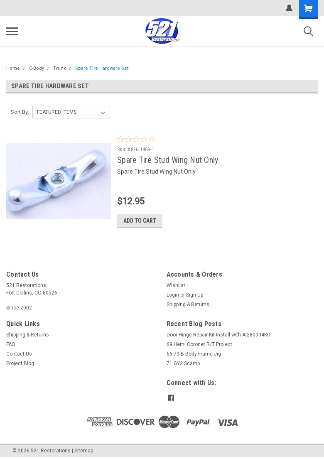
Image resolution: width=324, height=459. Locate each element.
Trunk (59, 68)
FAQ (10, 344)
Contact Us (19, 354)
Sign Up (194, 295)
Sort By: (20, 112)
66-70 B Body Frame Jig (194, 354)
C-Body (36, 68)
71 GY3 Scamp (183, 363)
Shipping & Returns (188, 304)
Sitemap (83, 451)
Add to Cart (141, 220)
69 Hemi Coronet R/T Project (199, 344)
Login (173, 295)
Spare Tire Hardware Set (101, 68)
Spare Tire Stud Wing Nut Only (168, 160)
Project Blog (20, 363)
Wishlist (176, 285)
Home (13, 68)
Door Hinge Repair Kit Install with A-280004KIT (219, 335)
